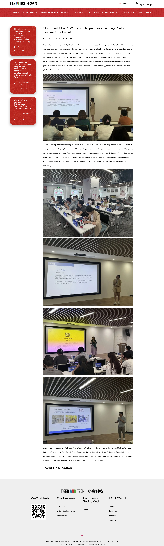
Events (129, 12)
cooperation (81, 12)
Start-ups (30, 12)
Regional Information (106, 12)
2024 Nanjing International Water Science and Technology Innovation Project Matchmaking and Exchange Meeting (22, 35)
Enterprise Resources (55, 12)
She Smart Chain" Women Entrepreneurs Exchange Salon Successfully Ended (22, 104)
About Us (144, 12)
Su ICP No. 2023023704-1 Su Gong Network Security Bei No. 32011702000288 (82, 544)
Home (16, 12)
